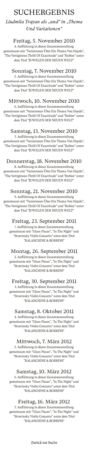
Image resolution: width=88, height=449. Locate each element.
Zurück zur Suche (44, 443)
